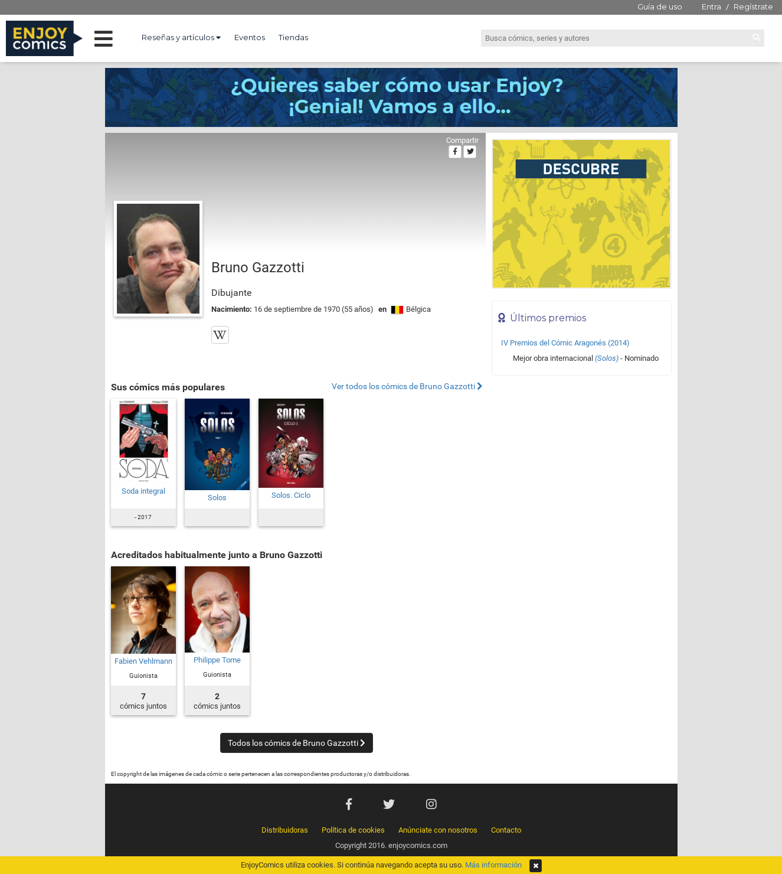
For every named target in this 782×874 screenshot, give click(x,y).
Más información (493, 864)
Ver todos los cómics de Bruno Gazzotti (407, 386)
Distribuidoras (284, 830)
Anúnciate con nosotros (437, 830)
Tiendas (293, 37)
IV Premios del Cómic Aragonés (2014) (565, 342)
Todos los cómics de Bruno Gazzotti (296, 743)
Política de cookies (353, 830)
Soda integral (143, 491)
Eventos (249, 37)
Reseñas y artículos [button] (181, 37)
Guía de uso (659, 6)
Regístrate (753, 6)
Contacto (506, 830)
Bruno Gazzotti (258, 267)
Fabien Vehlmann (143, 661)
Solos (217, 497)
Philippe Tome (217, 660)
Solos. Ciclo (290, 495)
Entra (711, 6)
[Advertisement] (582, 461)
